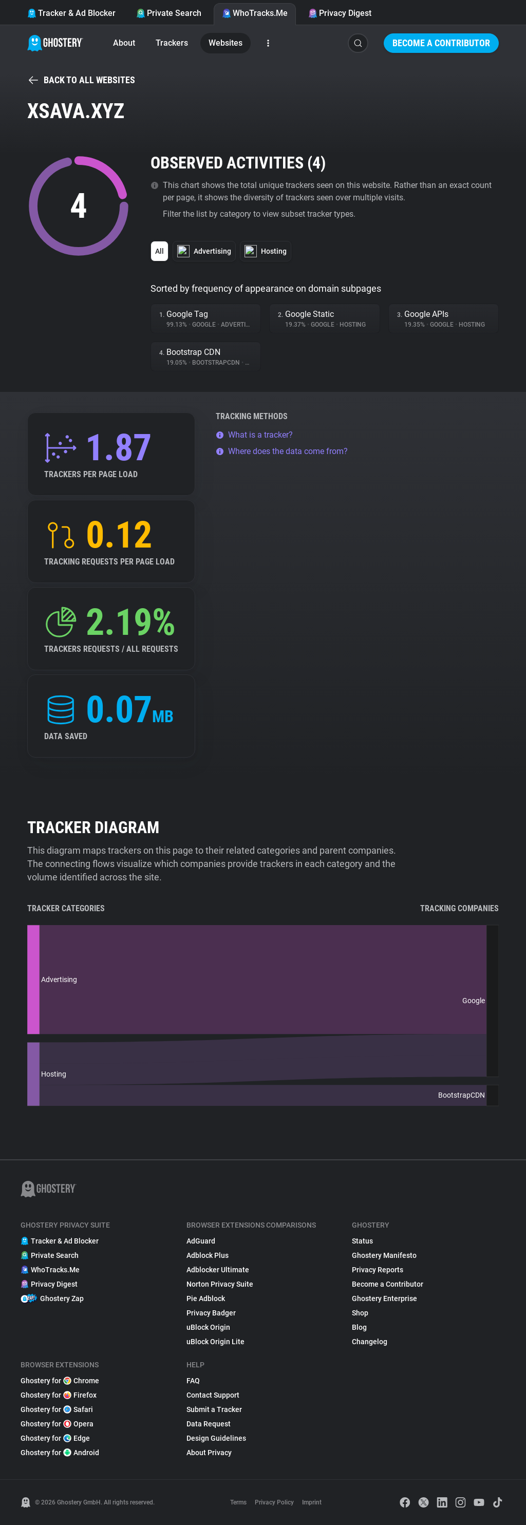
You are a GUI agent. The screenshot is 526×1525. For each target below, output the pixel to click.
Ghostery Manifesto (384, 1255)
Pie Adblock (205, 1298)
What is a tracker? (254, 435)
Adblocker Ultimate (217, 1270)
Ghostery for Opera (57, 1424)
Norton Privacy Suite (219, 1284)
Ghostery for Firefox (59, 1395)
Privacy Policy (274, 1502)
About (124, 43)
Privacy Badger (211, 1313)
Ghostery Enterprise (384, 1298)
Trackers (172, 43)
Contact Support (212, 1395)
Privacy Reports (377, 1270)
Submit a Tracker (214, 1409)
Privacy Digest (339, 13)
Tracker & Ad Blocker (71, 13)
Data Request (208, 1424)
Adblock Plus (207, 1255)
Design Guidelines (216, 1438)
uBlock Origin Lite (215, 1342)
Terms (238, 1502)
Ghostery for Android (60, 1452)
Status (362, 1241)
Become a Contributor (441, 42)
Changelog (369, 1342)
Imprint (312, 1502)
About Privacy (209, 1452)
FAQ (193, 1381)
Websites (225, 43)
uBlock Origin (208, 1327)
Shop (360, 1313)
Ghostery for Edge (55, 1438)
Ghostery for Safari (57, 1409)
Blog (359, 1327)
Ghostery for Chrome (60, 1381)
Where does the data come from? (282, 451)
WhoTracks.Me (255, 13)
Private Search (168, 13)
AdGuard (200, 1241)
